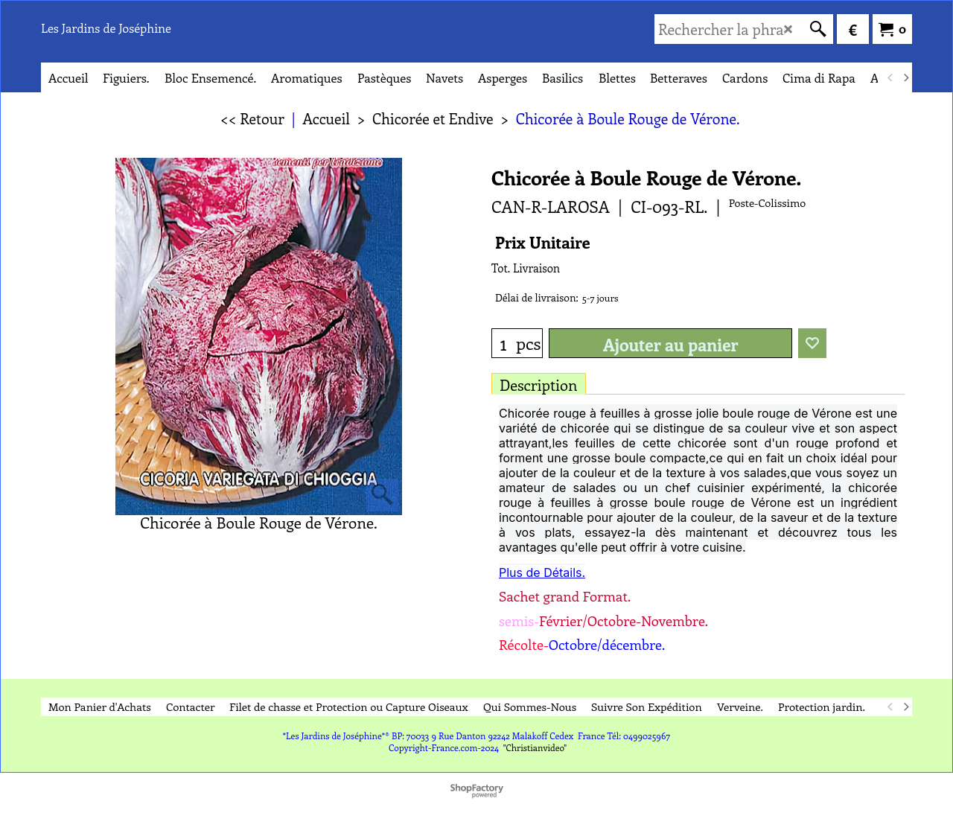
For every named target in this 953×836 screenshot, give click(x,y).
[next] (905, 77)
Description (539, 384)
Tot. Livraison (525, 268)
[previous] (890, 77)
